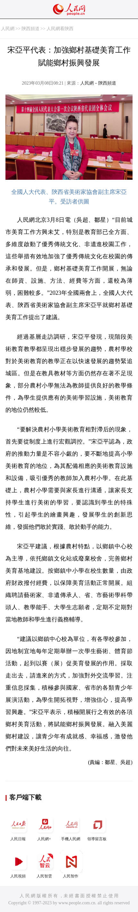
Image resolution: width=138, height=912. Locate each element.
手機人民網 (71, 827)
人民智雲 (45, 864)
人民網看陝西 (60, 28)
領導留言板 (97, 827)
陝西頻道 (30, 28)
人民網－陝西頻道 (98, 83)
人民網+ (45, 827)
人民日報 (18, 827)
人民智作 (71, 864)
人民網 (7, 28)
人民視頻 (18, 864)
